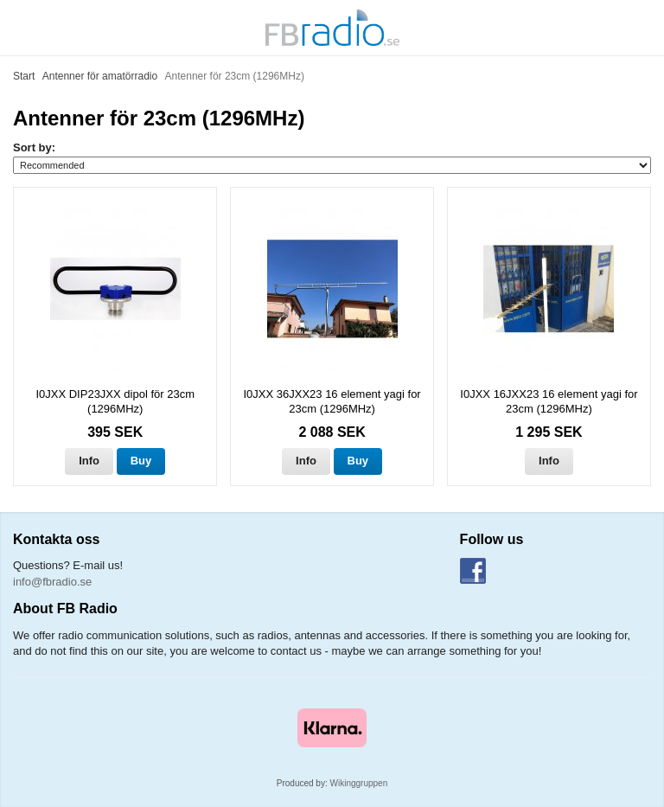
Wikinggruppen (359, 783)
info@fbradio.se (52, 581)
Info (89, 460)
